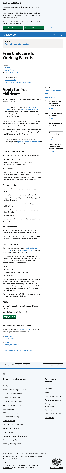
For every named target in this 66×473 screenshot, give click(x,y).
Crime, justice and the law (12, 405)
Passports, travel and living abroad (15, 436)
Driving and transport (10, 413)
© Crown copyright (56, 468)
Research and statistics (53, 400)
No (28, 365)
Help (4, 454)
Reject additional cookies (34, 28)
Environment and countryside (13, 424)
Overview (7, 67)
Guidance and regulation (53, 396)
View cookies (49, 28)
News (47, 392)
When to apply (9, 75)
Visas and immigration (10, 440)
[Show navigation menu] (53, 34)
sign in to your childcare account (28, 142)
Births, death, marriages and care (14, 390)
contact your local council (29, 110)
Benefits (5, 386)
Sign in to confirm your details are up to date (18, 82)
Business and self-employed (12, 394)
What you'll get (9, 70)
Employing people (9, 421)
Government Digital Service (12, 459)
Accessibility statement (30, 454)
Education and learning (11, 417)
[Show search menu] (60, 34)
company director (26, 250)
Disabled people (8, 409)
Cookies (17, 454)
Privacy (10, 454)
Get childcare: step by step (17, 44)
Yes (20, 365)
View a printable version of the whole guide (17, 350)
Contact (43, 454)
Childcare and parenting (11, 397)
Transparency (49, 410)
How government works (53, 414)
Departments (49, 388)
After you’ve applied (10, 80)
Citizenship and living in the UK (13, 401)
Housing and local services (12, 428)
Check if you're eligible (11, 72)
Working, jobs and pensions (12, 444)
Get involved (49, 418)
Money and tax (8, 432)
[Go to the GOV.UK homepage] (9, 34)
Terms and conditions (10, 456)
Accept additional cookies (13, 28)
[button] (9, 316)
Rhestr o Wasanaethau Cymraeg (30, 456)
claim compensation (23, 330)
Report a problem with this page (53, 365)
